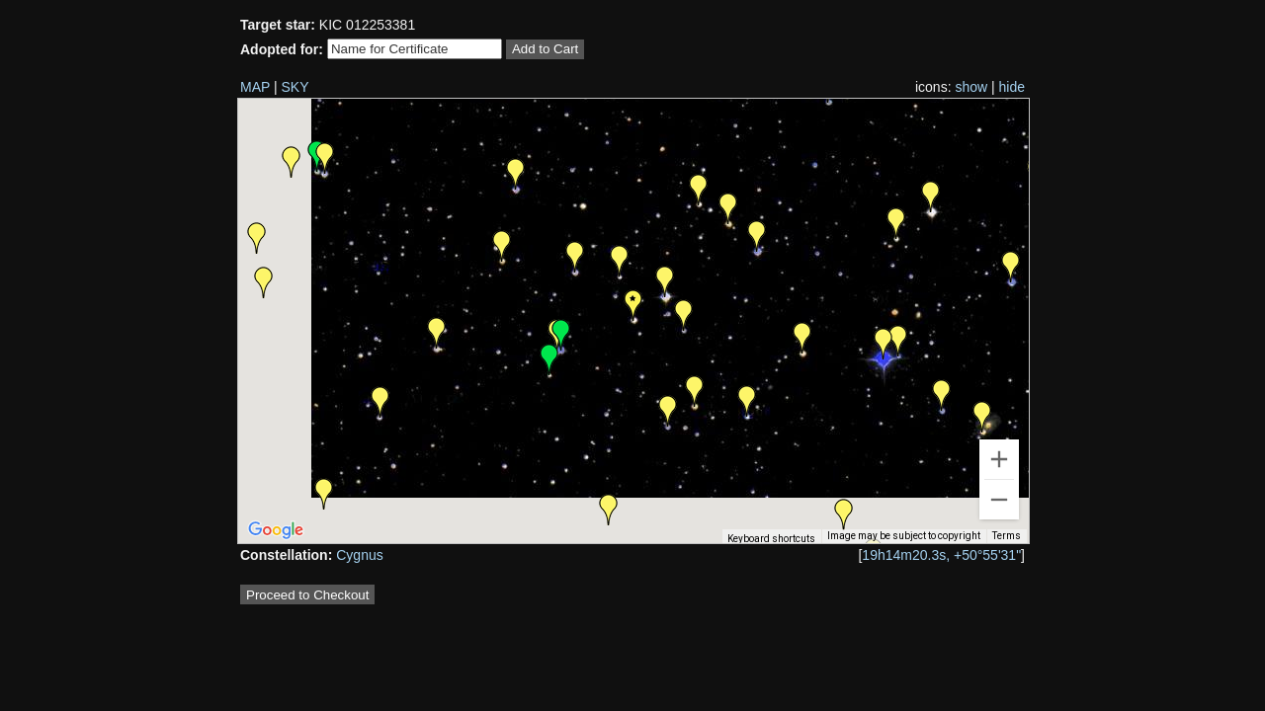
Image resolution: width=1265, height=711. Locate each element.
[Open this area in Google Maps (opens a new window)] (275, 530)
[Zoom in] (999, 459)
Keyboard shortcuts (771, 538)
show (971, 87)
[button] (982, 417)
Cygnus (359, 555)
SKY (295, 87)
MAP (255, 87)
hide (1012, 87)
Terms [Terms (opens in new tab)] (1006, 535)
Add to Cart (545, 48)
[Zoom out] (999, 499)
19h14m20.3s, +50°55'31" (941, 555)
